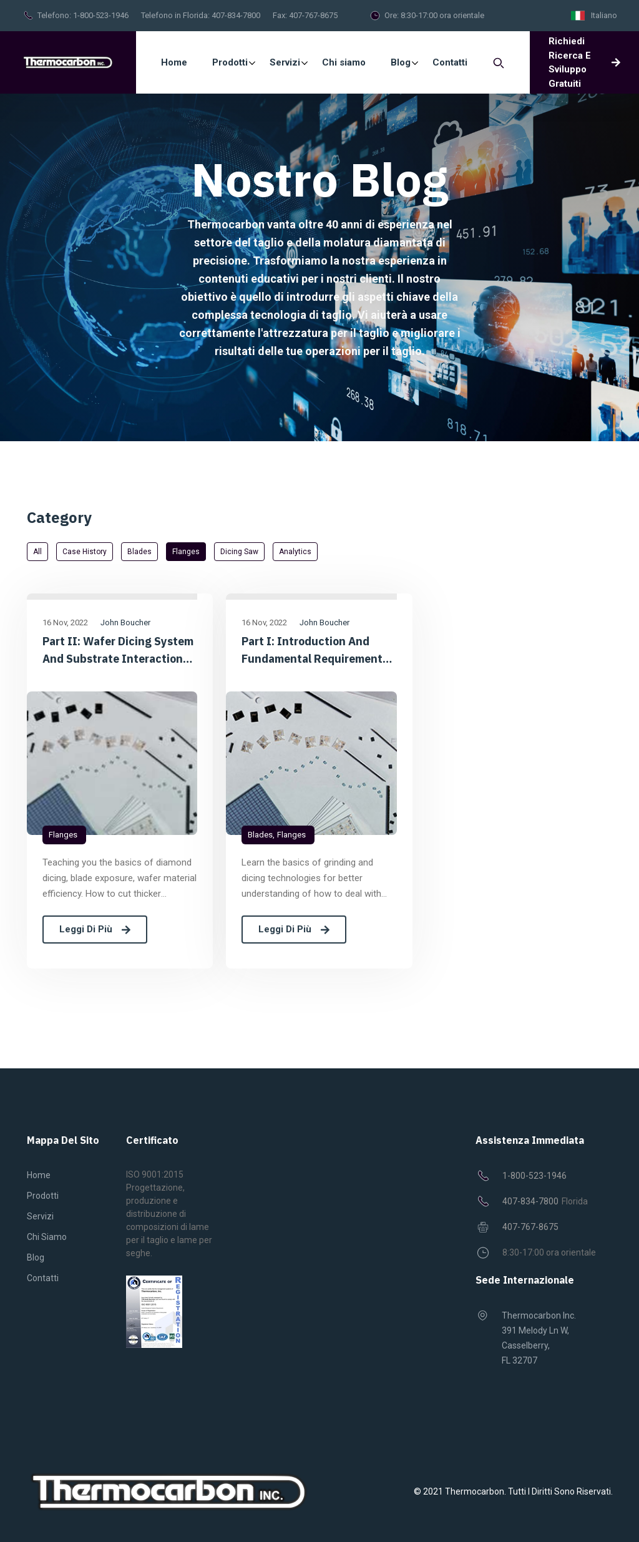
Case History (84, 551)
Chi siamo (47, 1237)
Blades (139, 551)
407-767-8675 (313, 15)
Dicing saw (239, 551)
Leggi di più (94, 929)
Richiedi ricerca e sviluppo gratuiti (584, 62)
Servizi (40, 1216)
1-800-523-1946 (101, 15)
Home (174, 62)
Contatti (43, 1278)
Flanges (186, 551)
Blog (35, 1257)
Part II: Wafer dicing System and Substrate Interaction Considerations (117, 651)
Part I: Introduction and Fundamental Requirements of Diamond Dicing (314, 651)
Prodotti (43, 1196)
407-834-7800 (236, 15)
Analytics (295, 551)
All (37, 551)
